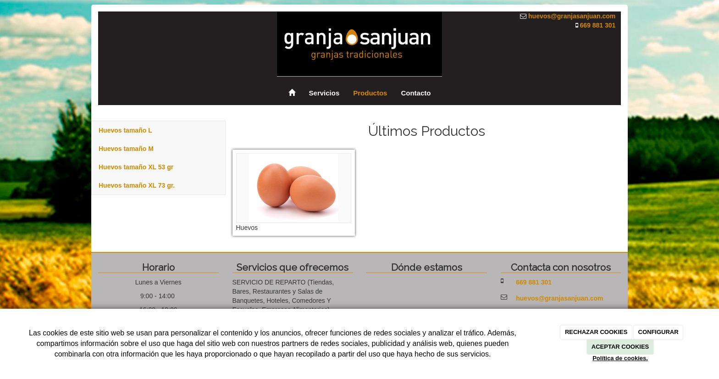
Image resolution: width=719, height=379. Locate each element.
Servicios (324, 93)
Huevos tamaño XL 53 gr (136, 167)
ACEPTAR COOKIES (620, 346)
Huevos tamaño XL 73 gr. (137, 185)
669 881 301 (597, 25)
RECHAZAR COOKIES (596, 332)
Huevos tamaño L (125, 130)
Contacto (416, 93)
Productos (370, 93)
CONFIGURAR (658, 332)
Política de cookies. (620, 358)
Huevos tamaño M (126, 148)
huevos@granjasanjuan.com (571, 16)
